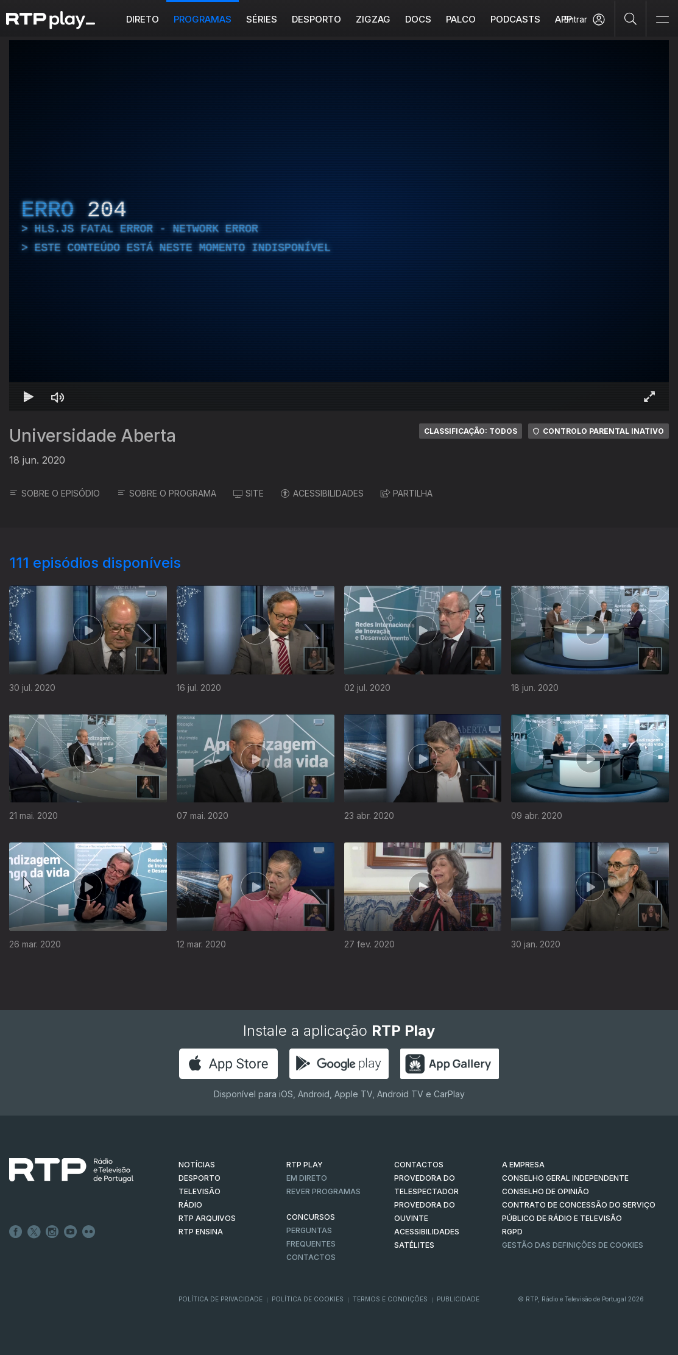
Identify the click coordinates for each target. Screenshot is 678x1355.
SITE (248, 493)
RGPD (512, 1231)
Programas (202, 19)
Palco (461, 19)
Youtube (70, 1232)
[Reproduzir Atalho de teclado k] (28, 396)
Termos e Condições (390, 1299)
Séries (261, 19)
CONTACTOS (418, 1164)
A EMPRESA (523, 1164)
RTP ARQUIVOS (207, 1218)
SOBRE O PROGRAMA (166, 493)
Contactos (311, 1257)
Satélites (414, 1245)
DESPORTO (199, 1178)
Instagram (52, 1232)
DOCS (418, 19)
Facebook (16, 1232)
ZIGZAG (373, 19)
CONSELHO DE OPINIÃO (545, 1191)
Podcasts (515, 19)
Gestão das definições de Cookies (572, 1245)
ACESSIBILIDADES (322, 493)
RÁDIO (190, 1204)
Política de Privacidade (220, 1299)
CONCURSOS (310, 1217)
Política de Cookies (308, 1299)
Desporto (316, 19)
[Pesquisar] (630, 18)
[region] (339, 225)
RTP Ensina (200, 1231)
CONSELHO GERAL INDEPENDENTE (565, 1178)
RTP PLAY (304, 1164)
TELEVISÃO (199, 1191)
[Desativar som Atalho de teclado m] (57, 396)
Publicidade (458, 1299)
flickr (89, 1232)
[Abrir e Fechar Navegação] (662, 20)
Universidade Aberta (92, 435)
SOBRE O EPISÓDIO (54, 493)
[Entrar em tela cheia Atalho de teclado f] (649, 396)
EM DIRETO (306, 1178)
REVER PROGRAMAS (323, 1191)
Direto (142, 19)
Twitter (34, 1232)
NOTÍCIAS (196, 1164)
